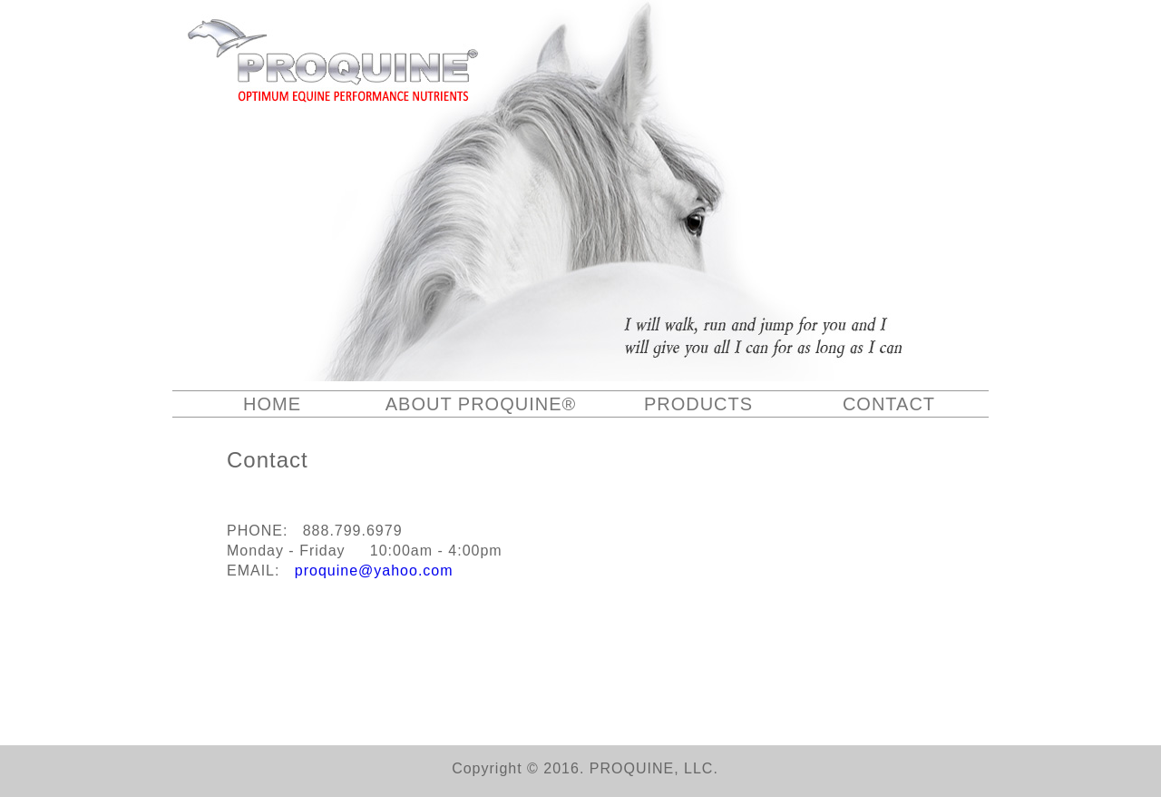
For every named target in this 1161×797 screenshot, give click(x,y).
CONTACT (889, 404)
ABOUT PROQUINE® (481, 404)
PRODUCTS (698, 404)
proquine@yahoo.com (374, 570)
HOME (272, 404)
